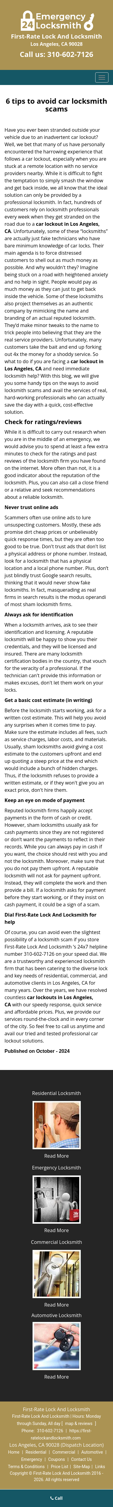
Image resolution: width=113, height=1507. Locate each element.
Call (56, 1498)
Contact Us (81, 1459)
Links (100, 1466)
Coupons (56, 1459)
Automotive (92, 1452)
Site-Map (82, 1466)
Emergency (31, 1459)
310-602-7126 (70, 54)
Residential (36, 1452)
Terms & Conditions (26, 1466)
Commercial (63, 1452)
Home (14, 1452)
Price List (59, 1466)
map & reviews (79, 1423)
